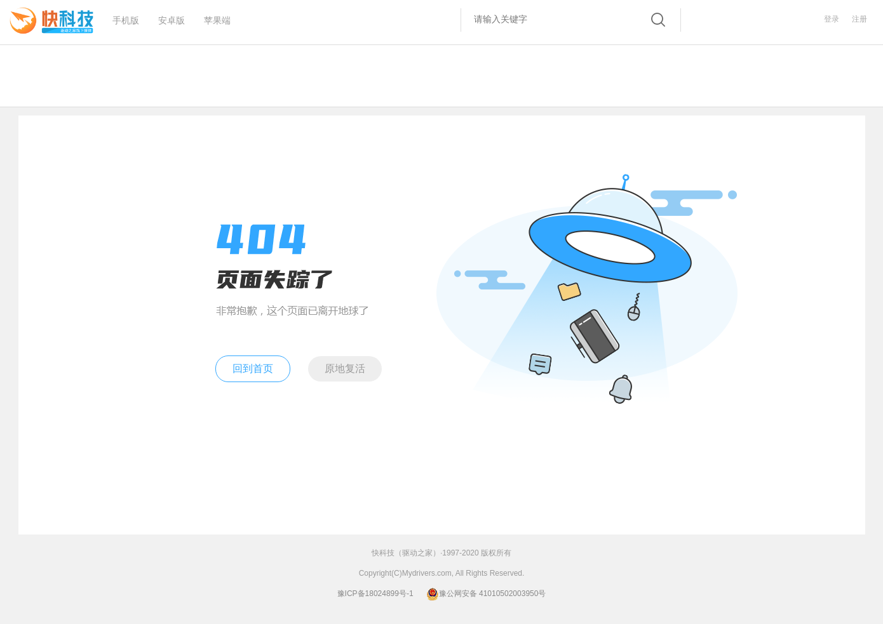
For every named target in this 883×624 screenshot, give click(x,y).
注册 (859, 19)
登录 (831, 19)
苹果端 (217, 16)
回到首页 (253, 368)
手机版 (125, 16)
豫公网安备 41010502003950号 (486, 593)
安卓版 (171, 16)
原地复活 (345, 368)
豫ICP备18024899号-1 (375, 593)
